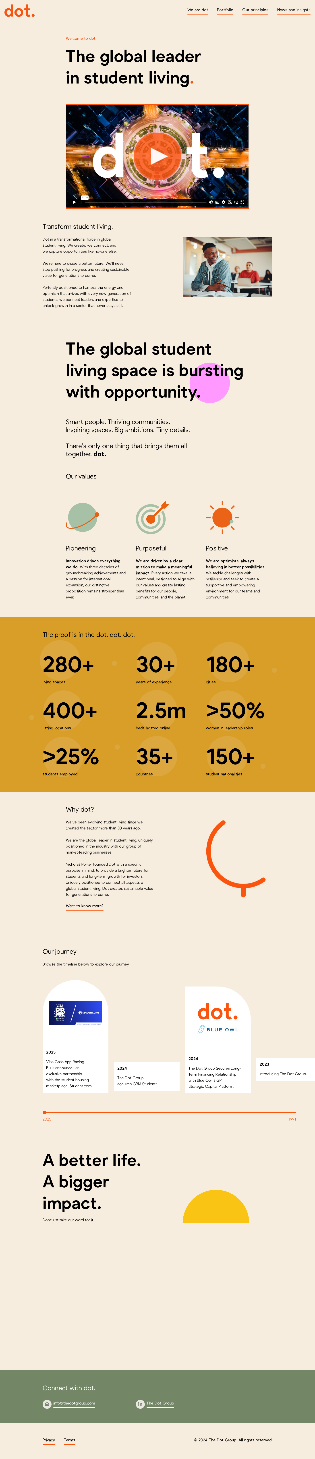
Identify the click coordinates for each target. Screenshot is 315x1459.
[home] (19, 10)
